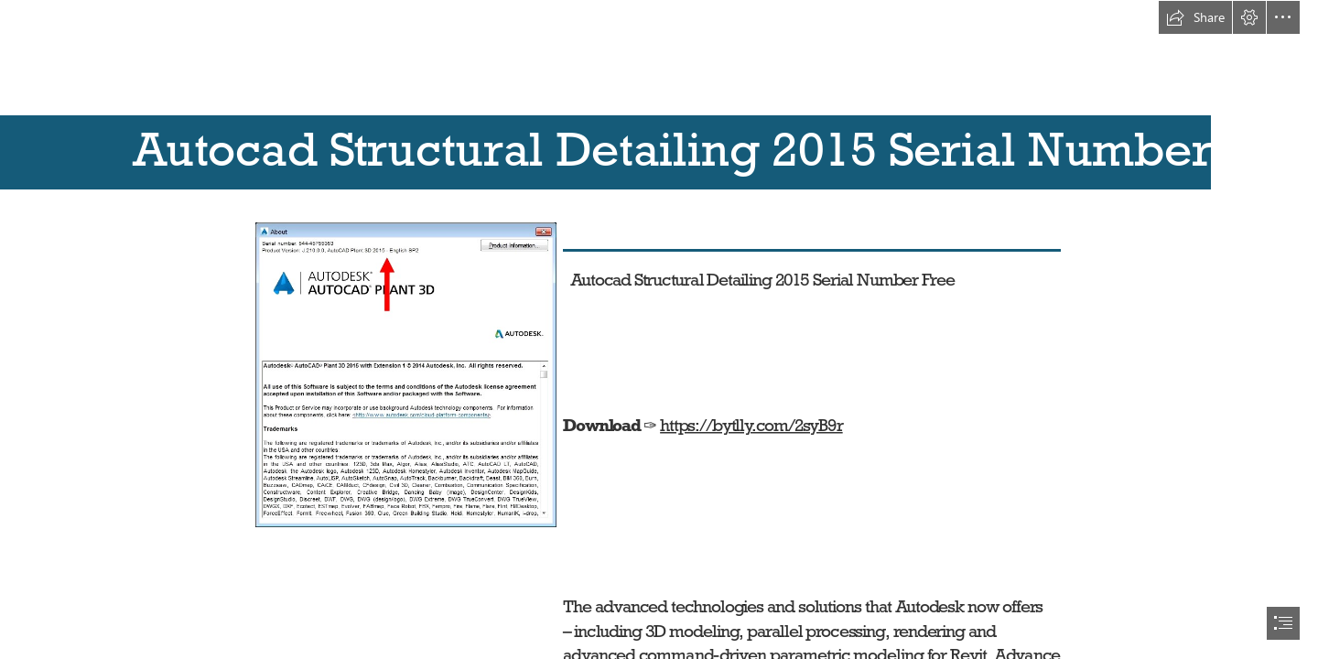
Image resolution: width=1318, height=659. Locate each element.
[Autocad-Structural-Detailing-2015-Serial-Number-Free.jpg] (405, 373)
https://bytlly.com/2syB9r (751, 424)
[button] (1195, 17)
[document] (659, 329)
